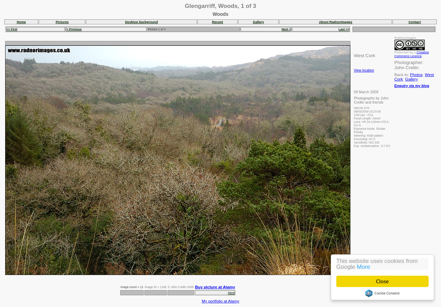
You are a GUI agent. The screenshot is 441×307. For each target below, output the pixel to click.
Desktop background (141, 22)
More (363, 267)
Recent (217, 22)
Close (382, 281)
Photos (416, 74)
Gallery (258, 22)
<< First (12, 29)
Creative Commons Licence (411, 54)
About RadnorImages (335, 22)
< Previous (74, 29)
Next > (285, 29)
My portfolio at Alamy (220, 301)
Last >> (344, 29)
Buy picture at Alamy (215, 287)
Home (21, 22)
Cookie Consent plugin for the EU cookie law (382, 293)
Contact (415, 22)
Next (231, 293)
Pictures (62, 22)
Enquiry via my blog (411, 86)
